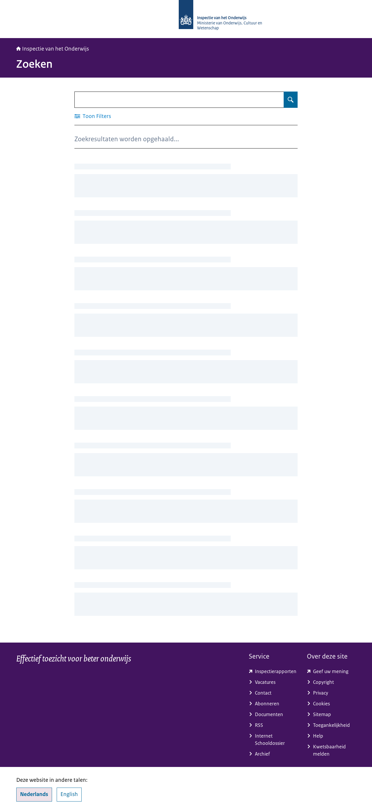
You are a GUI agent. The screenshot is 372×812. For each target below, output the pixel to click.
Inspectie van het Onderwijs (52, 48)
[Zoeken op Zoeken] (291, 100)
